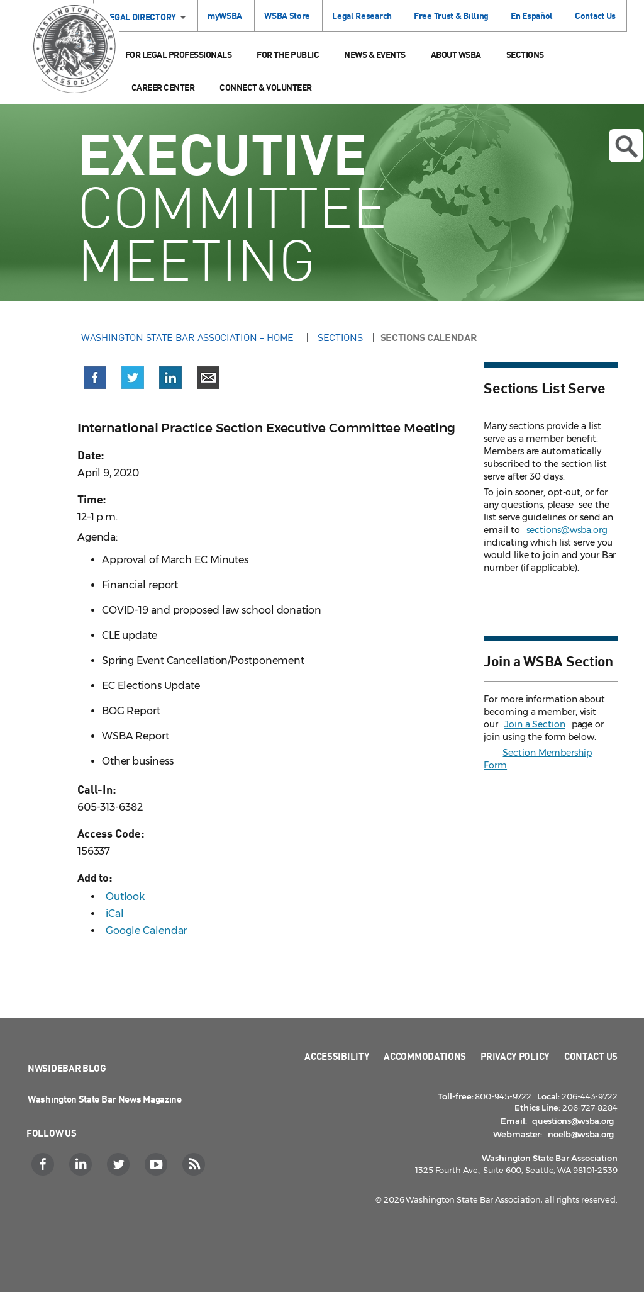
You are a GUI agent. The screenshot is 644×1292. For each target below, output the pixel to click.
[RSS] (195, 1164)
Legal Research (362, 15)
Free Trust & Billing (451, 15)
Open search (626, 146)
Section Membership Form (537, 759)
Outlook (125, 896)
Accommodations (425, 1056)
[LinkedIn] (82, 1164)
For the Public (288, 54)
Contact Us (595, 15)
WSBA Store (287, 15)
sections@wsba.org (567, 530)
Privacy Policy (515, 1056)
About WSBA (456, 54)
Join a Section (534, 724)
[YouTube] (157, 1164)
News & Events (375, 54)
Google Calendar (146, 930)
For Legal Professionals (178, 54)
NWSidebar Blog (67, 1068)
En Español (532, 15)
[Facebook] (44, 1164)
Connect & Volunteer (265, 87)
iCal (115, 913)
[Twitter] (119, 1164)
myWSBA (225, 15)
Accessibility (336, 1056)
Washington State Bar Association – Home (188, 337)
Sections (525, 54)
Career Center (163, 87)
